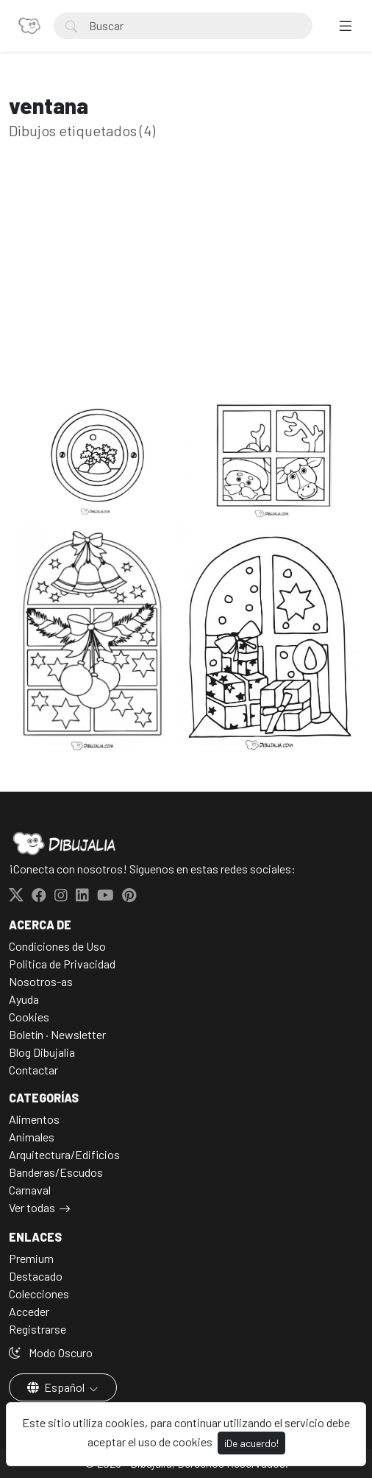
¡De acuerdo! (251, 1443)
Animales (31, 1137)
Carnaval (30, 1190)
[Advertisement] (186, 292)
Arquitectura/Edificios (64, 1154)
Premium (31, 1258)
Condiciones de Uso (57, 946)
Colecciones (39, 1294)
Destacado (35, 1276)
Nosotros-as (41, 981)
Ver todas (32, 1207)
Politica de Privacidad (62, 964)
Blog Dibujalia (42, 1052)
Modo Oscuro (51, 1352)
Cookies (29, 1017)
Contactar (33, 1070)
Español (57, 1387)
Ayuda (24, 999)
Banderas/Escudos (56, 1172)
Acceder (29, 1311)
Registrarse (37, 1329)
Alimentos (34, 1119)
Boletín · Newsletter (57, 1034)
